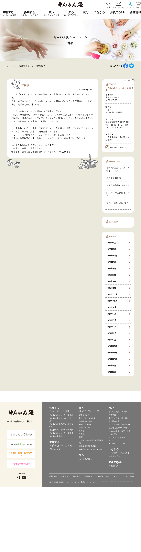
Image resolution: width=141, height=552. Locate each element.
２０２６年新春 (113, 232)
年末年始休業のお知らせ (118, 239)
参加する (29, 13)
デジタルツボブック (117, 498)
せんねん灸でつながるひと (120, 479)
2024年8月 (111, 362)
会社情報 (53, 531)
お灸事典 (112, 469)
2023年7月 (111, 426)
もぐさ (81, 485)
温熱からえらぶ (85, 482)
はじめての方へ (85, 513)
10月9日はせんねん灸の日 (117, 259)
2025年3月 (111, 336)
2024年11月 (111, 349)
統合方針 (77, 531)
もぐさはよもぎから (117, 492)
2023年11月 (111, 407)
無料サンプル (114, 511)
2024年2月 (111, 387)
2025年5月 (111, 329)
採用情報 (88, 531)
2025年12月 (111, 310)
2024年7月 (111, 368)
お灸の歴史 (113, 488)
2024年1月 (111, 394)
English (83, 536)
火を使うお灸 (84, 469)
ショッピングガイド (73, 536)
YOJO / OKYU (85, 479)
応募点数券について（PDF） (91, 504)
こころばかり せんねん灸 (119, 507)
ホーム (10, 66)
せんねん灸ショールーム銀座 (61, 469)
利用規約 (62, 536)
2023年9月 (111, 420)
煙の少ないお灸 (85, 476)
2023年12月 (111, 400)
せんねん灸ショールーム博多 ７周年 (118, 223)
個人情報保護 (53, 536)
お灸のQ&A (117, 12)
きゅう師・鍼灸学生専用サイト (21, 508)
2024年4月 (111, 381)
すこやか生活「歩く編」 (119, 472)
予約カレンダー (55, 503)
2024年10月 (111, 355)
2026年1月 (111, 303)
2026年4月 (111, 297)
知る (71, 13)
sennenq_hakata (115, 202)
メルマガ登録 (128, 531)
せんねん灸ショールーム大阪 (61, 484)
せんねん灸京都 (55, 490)
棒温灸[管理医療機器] (87, 500)
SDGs (111, 495)
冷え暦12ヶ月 (114, 476)
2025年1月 (111, 342)
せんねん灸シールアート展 (120, 485)
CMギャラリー (103, 531)
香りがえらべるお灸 (87, 472)
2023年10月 (111, 413)
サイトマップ (91, 536)
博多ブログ (24, 66)
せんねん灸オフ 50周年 (118, 466)
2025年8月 (111, 323)
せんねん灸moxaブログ (118, 482)
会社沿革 (65, 531)
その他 (81, 488)
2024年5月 (111, 375)
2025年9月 (111, 316)
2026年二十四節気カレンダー (118, 248)
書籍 (81, 491)
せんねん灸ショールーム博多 (61, 487)
